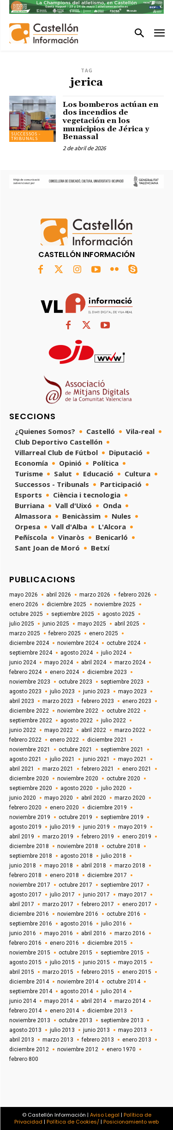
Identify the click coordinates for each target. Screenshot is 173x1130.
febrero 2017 (98, 904)
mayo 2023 (132, 691)
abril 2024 (93, 662)
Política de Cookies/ (73, 1121)
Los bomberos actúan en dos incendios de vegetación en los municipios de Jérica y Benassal (110, 120)
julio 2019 (62, 827)
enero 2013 (136, 1039)
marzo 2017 (57, 904)
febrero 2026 (135, 594)
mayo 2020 (58, 798)
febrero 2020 (25, 807)
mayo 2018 (58, 865)
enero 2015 (136, 972)
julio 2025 (21, 623)
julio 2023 (62, 691)
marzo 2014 (129, 1001)
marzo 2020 (129, 798)
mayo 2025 (92, 623)
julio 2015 (62, 962)
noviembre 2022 (77, 711)
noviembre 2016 (77, 914)
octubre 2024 (123, 643)
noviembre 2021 (29, 749)
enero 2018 (64, 875)
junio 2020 (22, 798)
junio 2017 (96, 894)
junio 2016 (22, 933)
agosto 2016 (76, 923)
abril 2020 (93, 798)
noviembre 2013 (29, 1020)
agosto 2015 (25, 962)
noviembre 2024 (77, 643)
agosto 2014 (76, 991)
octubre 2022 (123, 711)
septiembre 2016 (30, 923)
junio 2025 (55, 623)
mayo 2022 (58, 730)
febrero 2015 (98, 972)
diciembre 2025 (66, 604)
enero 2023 (136, 701)
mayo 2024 (58, 662)
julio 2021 (62, 759)
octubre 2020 (123, 778)
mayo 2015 (132, 962)
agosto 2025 (118, 614)
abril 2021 (21, 769)
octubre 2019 (75, 817)
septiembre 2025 (72, 614)
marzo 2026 (94, 594)
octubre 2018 (123, 846)
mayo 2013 (132, 1030)
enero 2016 (64, 943)
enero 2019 (136, 836)
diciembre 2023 (107, 672)
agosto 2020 (76, 788)
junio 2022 (22, 730)
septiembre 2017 (122, 885)
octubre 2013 (75, 1020)
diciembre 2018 (29, 846)
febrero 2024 (25, 672)
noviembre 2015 (29, 952)
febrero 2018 (25, 875)
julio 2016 (113, 923)
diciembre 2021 (107, 740)
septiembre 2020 (30, 788)
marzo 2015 (57, 972)
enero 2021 (136, 769)
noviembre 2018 (77, 846)
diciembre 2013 (107, 1010)
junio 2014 (22, 1001)
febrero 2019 (98, 836)
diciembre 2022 (29, 711)
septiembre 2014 (30, 991)
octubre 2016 (123, 914)
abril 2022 (93, 730)
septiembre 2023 (122, 682)
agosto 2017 (25, 894)
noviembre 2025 (115, 604)
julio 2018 (113, 856)
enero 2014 (64, 1010)
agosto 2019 (25, 827)
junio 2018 (22, 865)
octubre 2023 (75, 682)
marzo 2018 (129, 865)
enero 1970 (121, 1049)
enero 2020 (64, 807)
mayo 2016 (58, 933)
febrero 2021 (98, 769)
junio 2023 (96, 691)
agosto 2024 (76, 653)
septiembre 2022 (30, 720)
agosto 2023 (25, 691)
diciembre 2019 (107, 807)
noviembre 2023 (29, 682)
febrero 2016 (25, 943)
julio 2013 (62, 1030)
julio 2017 (62, 894)
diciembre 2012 (29, 1049)
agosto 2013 (25, 1030)
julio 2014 (113, 991)
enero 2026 (23, 604)
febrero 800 (23, 1059)
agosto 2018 (76, 856)
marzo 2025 (24, 633)
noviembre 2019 (29, 817)
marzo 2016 (129, 933)
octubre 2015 (75, 952)
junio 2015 (96, 962)
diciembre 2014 (29, 981)
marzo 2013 (57, 1039)
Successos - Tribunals (26, 136)
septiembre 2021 (122, 749)
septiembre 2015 (122, 952)
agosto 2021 (25, 759)
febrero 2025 (64, 633)
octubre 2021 (75, 749)
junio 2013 (96, 1030)
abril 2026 (58, 594)
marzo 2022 (129, 730)
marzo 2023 (57, 701)
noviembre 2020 (77, 778)
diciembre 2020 (29, 778)
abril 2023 (21, 701)
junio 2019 (96, 827)
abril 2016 (93, 933)
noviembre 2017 (29, 885)
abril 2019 (21, 836)
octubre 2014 (123, 981)
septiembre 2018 (30, 856)
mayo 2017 (132, 894)
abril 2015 (21, 972)
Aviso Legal (104, 1114)
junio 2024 (22, 662)
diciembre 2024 (29, 643)
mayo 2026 (23, 594)
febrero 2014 (25, 1010)
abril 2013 (21, 1039)
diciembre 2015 (107, 943)
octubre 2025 (26, 614)
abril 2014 (93, 1001)
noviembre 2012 (77, 1049)
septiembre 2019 (122, 817)
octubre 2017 (75, 885)
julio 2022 (113, 720)
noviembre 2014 (77, 981)
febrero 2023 (98, 701)
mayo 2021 (132, 759)
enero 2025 (103, 633)
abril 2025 (126, 623)
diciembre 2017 (107, 875)
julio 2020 (113, 788)
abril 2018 (93, 865)
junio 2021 (96, 759)
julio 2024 (113, 653)
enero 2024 (64, 672)
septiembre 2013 (122, 1020)
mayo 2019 (132, 827)
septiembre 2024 (30, 653)
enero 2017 (136, 904)
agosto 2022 (76, 720)
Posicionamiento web (131, 1121)
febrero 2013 (98, 1039)
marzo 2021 (57, 769)
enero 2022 (64, 740)
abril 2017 (21, 904)
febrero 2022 (25, 740)
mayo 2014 (58, 1001)
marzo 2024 (129, 662)
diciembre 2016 (29, 914)
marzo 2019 (57, 836)
